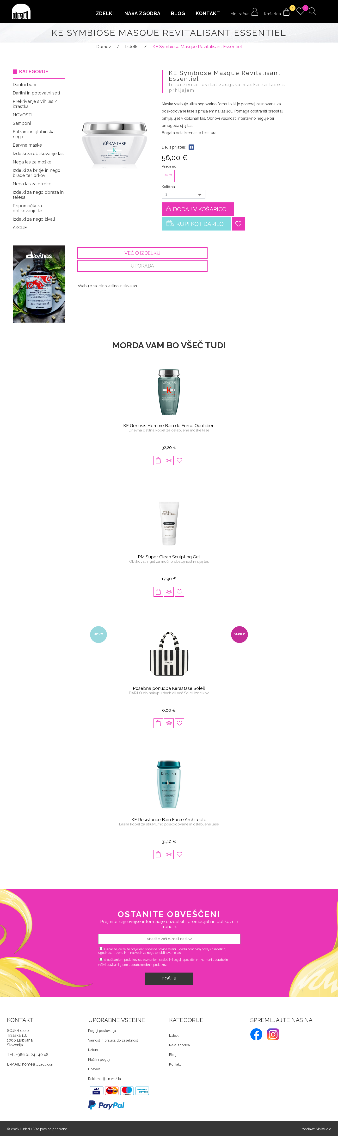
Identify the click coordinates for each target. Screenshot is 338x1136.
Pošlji (169, 978)
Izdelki (104, 13)
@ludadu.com (43, 1065)
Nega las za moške (32, 161)
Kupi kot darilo (195, 222)
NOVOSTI (22, 114)
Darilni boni (24, 84)
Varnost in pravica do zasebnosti (113, 1040)
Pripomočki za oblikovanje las (28, 208)
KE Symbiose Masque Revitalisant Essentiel (197, 46)
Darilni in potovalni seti (36, 92)
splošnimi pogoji (171, 960)
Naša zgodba (142, 13)
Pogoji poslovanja (102, 1031)
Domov (103, 46)
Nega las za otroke (32, 183)
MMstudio (323, 1129)
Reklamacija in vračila (104, 1079)
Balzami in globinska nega (34, 134)
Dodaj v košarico (196, 208)
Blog (178, 13)
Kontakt (208, 13)
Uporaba (262, 253)
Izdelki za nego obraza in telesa (38, 195)
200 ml (168, 174)
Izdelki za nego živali (34, 219)
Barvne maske (27, 145)
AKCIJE (20, 227)
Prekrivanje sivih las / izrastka (35, 104)
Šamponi (22, 123)
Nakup (93, 1050)
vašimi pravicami (108, 965)
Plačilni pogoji (99, 1060)
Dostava (94, 1069)
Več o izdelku (139, 253)
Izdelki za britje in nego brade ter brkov (36, 173)
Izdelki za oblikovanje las (38, 153)
